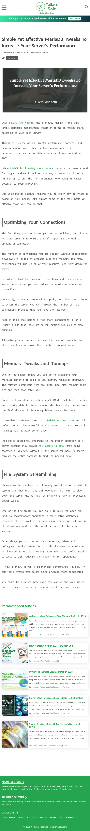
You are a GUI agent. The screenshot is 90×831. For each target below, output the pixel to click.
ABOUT (12, 817)
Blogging (37, 661)
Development (12, 58)
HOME (4, 817)
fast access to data (51, 445)
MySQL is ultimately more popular (32, 168)
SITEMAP (39, 817)
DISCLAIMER (71, 817)
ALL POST (30, 817)
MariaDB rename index (59, 420)
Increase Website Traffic (42, 635)
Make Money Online (40, 746)
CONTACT (21, 817)
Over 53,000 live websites (18, 122)
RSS (46, 817)
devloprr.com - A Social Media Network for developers (45, 18)
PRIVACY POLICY (57, 817)
